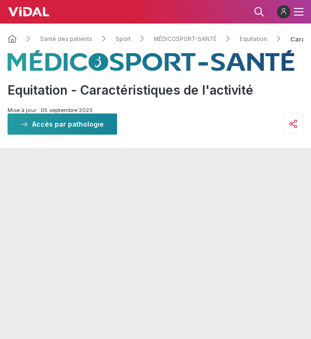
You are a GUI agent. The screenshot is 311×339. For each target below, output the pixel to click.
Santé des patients (66, 39)
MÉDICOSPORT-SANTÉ (185, 39)
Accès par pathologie (68, 124)
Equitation (253, 39)
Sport (123, 39)
